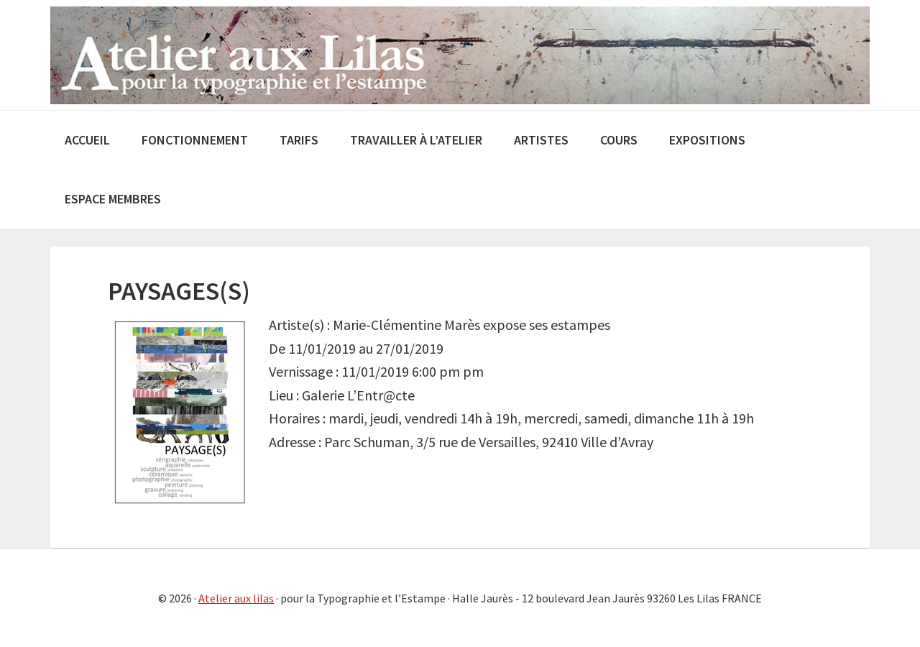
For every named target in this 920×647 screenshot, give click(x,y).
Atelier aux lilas (236, 598)
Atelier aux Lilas (460, 55)
